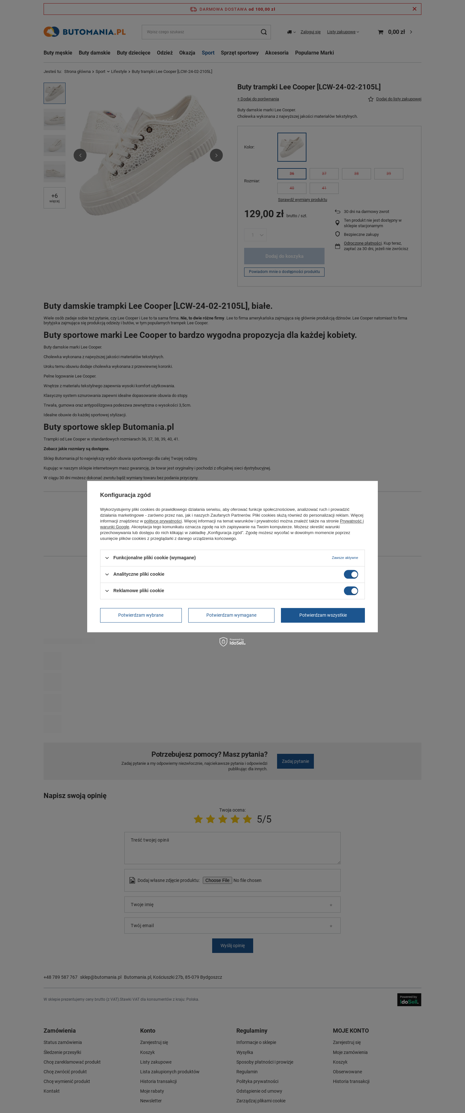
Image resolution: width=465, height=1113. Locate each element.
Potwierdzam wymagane (231, 615)
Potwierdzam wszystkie (323, 615)
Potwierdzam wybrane (140, 615)
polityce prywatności (163, 521)
